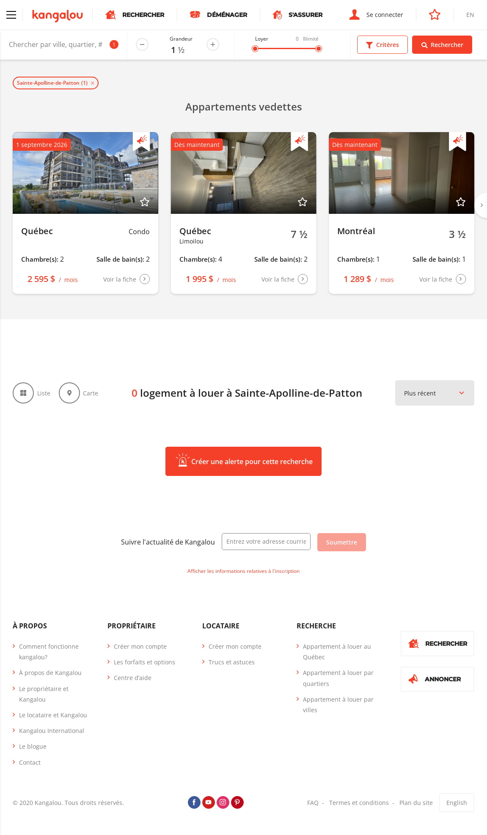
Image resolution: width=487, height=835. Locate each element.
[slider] (255, 48)
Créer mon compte (140, 646)
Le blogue (33, 746)
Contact (30, 762)
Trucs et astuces (232, 662)
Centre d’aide (132, 678)
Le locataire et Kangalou (53, 715)
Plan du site (416, 803)
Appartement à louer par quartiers (338, 678)
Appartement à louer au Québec (337, 651)
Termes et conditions (359, 803)
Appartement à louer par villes (338, 704)
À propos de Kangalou (50, 673)
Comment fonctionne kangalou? (49, 651)
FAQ (313, 803)
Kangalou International (51, 731)
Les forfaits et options (144, 662)
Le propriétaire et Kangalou (44, 694)
